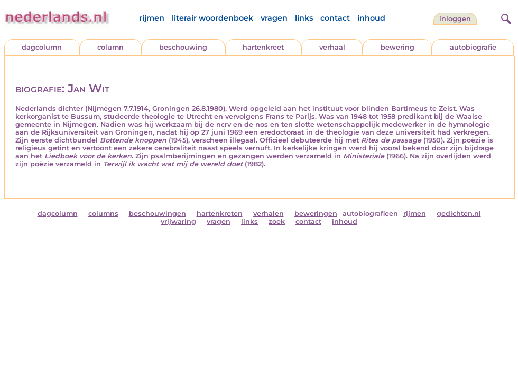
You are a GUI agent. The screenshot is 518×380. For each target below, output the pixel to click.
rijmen (151, 18)
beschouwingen (157, 213)
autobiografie (473, 47)
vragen (274, 18)
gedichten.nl (459, 213)
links (304, 18)
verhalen (268, 213)
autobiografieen (370, 213)
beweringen (315, 213)
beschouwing (183, 47)
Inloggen (455, 19)
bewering (397, 47)
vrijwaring (178, 221)
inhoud (371, 18)
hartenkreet (263, 47)
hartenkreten (220, 213)
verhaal (332, 47)
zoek (277, 221)
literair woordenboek (212, 18)
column (110, 47)
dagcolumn (42, 47)
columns (103, 213)
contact (335, 18)
